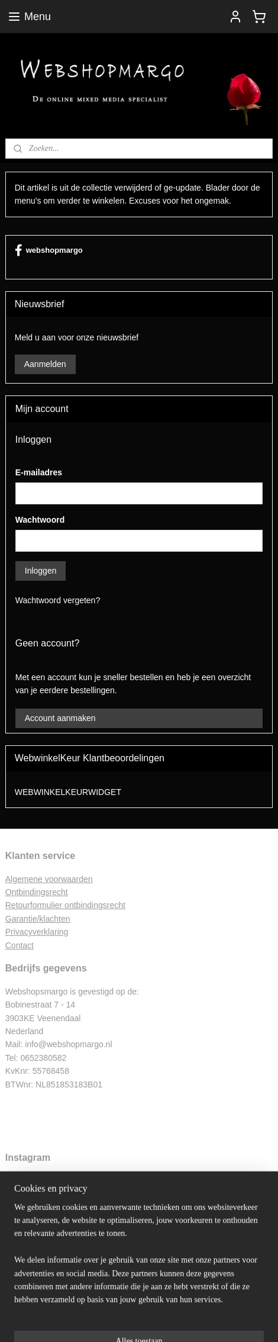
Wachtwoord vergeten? (57, 600)
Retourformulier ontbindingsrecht (65, 905)
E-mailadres (38, 472)
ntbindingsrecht (40, 892)
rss (148, 1300)
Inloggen (41, 570)
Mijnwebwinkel (139, 1320)
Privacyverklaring (37, 931)
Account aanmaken (60, 718)
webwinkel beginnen (186, 1300)
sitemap (126, 1300)
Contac (18, 945)
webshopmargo (49, 250)
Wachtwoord (39, 519)
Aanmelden (45, 364)
